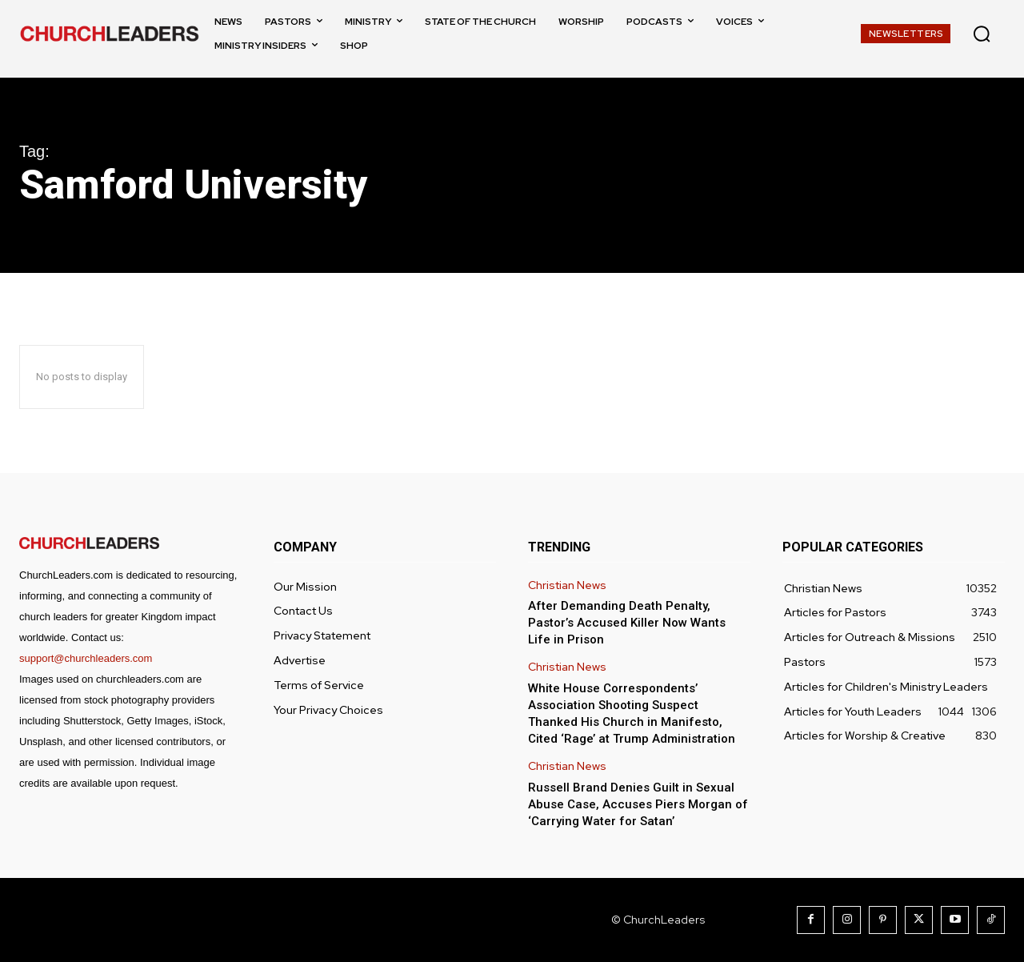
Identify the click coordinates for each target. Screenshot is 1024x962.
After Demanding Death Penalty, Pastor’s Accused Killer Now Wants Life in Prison (627, 623)
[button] (981, 33)
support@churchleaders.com (85, 658)
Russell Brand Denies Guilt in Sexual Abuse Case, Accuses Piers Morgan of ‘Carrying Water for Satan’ (638, 804)
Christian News (567, 585)
